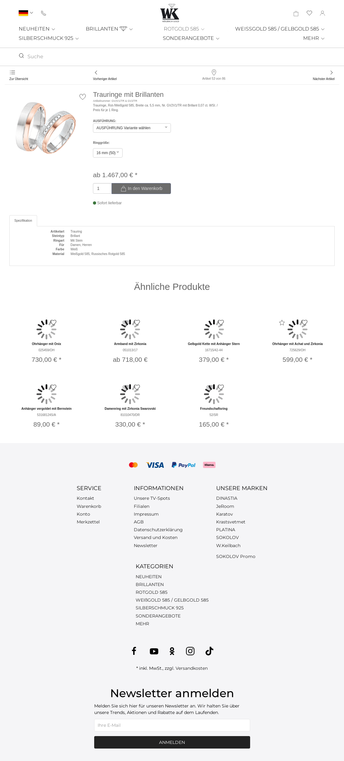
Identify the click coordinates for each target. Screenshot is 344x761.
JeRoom (225, 506)
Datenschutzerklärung (158, 529)
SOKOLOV (227, 537)
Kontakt (85, 498)
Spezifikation (23, 220)
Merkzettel (88, 522)
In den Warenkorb (141, 189)
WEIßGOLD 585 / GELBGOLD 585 (172, 600)
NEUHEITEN (37, 29)
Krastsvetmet (230, 522)
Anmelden (172, 742)
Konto (83, 514)
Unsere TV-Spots (152, 498)
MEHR (314, 38)
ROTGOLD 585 (184, 29)
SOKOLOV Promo (235, 556)
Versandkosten (192, 668)
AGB (139, 522)
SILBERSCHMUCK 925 (49, 38)
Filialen (141, 506)
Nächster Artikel (324, 79)
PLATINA (225, 529)
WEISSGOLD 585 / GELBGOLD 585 (280, 29)
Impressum (146, 514)
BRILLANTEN (109, 29)
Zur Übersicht (18, 79)
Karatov (224, 514)
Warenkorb (89, 506)
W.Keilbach (228, 545)
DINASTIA (226, 498)
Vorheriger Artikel (105, 79)
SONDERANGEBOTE (191, 38)
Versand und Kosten (155, 537)
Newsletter (145, 545)
